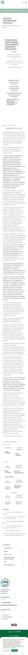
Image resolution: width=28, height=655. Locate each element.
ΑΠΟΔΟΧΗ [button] (14, 650)
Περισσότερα (6, 650)
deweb (17, 635)
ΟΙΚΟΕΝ (18, 631)
